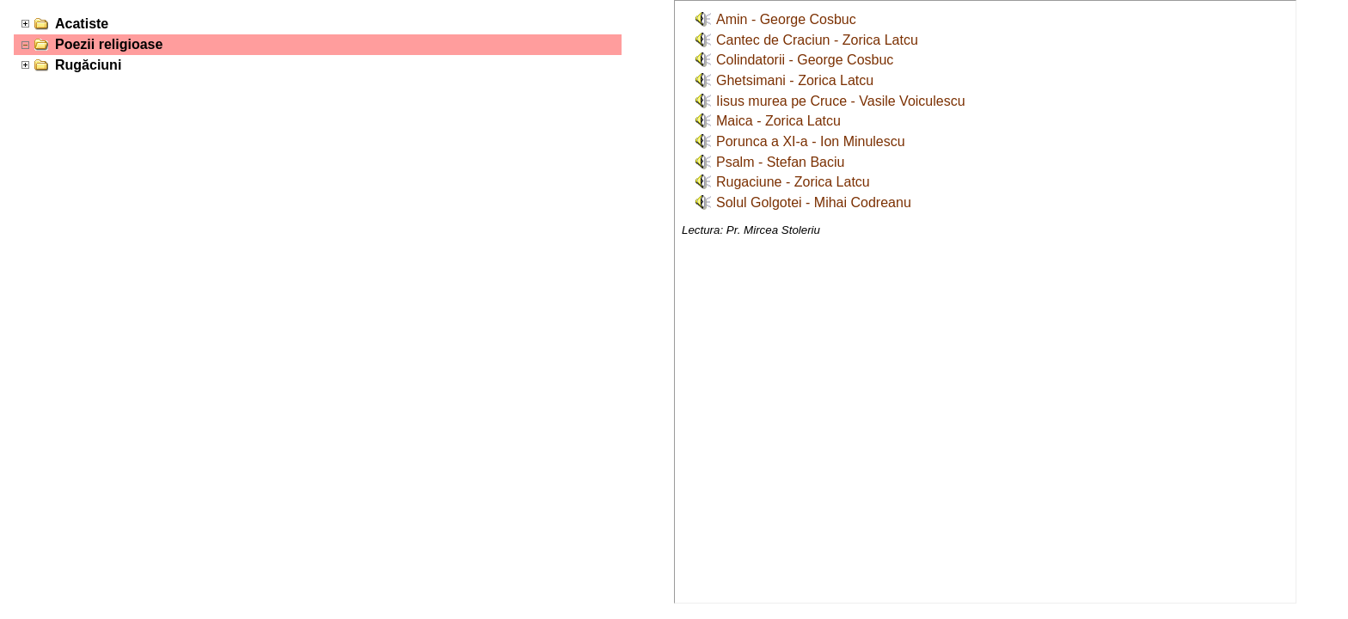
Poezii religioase (108, 44)
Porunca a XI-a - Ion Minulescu (810, 141)
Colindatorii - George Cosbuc (804, 59)
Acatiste (81, 23)
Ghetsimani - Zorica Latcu (794, 80)
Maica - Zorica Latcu (778, 120)
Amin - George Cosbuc (786, 19)
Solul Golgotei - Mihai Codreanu (813, 202)
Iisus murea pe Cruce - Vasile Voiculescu (840, 101)
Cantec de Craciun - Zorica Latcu (817, 40)
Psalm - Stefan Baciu (780, 162)
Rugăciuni (88, 65)
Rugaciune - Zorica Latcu (793, 182)
